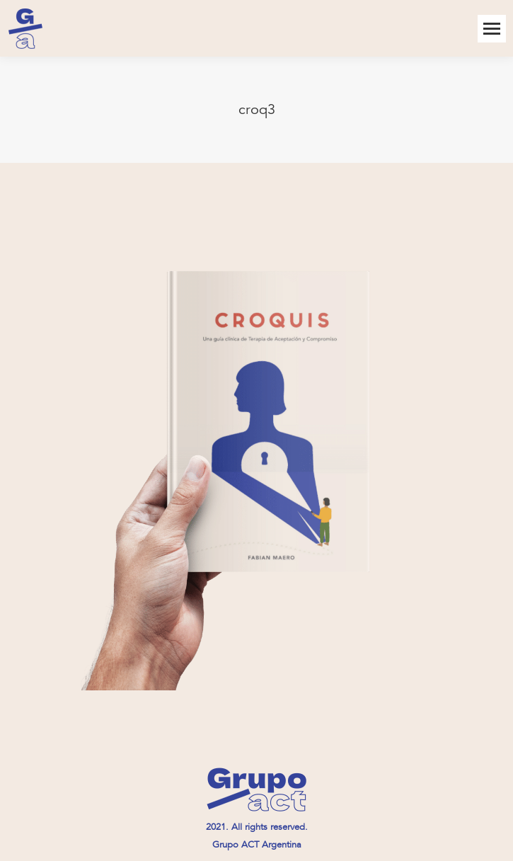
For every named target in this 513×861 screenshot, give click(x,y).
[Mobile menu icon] (492, 28)
